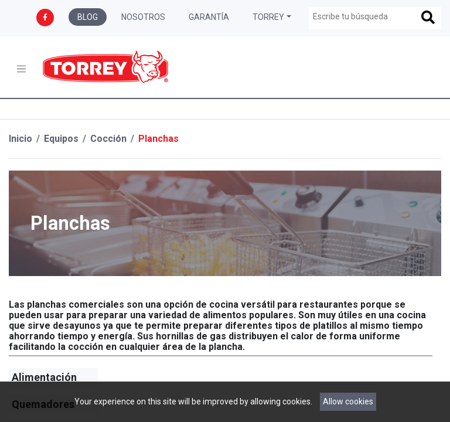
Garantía (209, 17)
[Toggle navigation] (21, 68)
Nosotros (143, 17)
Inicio (20, 138)
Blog (87, 17)
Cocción (108, 138)
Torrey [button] (268, 17)
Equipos (61, 138)
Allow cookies (348, 401)
